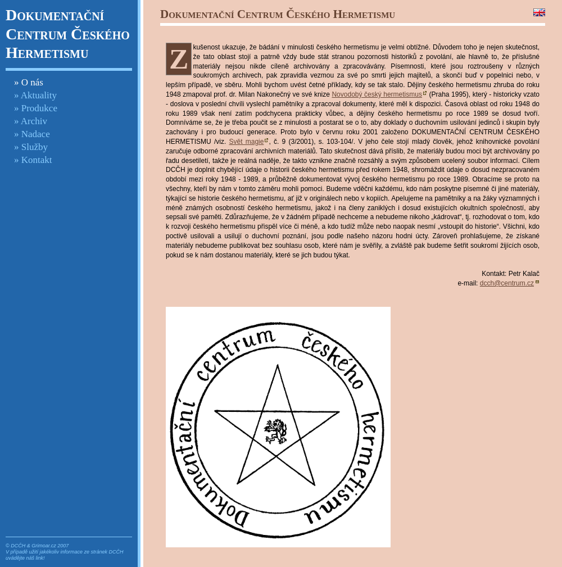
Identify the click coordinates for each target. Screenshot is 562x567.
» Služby (31, 147)
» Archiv (30, 121)
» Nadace (32, 134)
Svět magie (246, 142)
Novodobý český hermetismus (377, 94)
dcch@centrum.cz (507, 283)
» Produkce (35, 108)
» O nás (28, 82)
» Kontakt (33, 160)
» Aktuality (35, 95)
